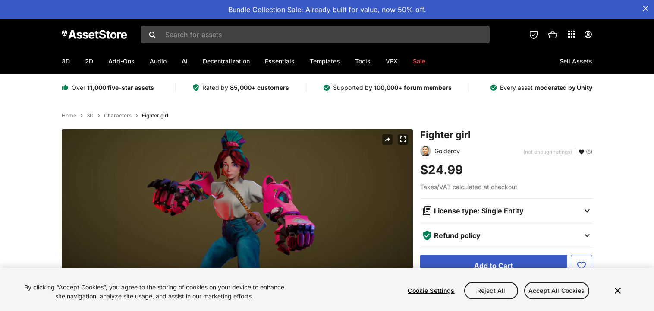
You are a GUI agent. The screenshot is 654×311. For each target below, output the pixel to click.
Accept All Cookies (556, 290)
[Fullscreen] (403, 139)
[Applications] (571, 34)
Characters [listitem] (118, 116)
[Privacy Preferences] (533, 34)
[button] (552, 34)
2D (89, 61)
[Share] (387, 139)
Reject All (491, 290)
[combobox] (315, 34)
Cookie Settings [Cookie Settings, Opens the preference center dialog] (431, 290)
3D (66, 61)
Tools (363, 61)
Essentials (280, 61)
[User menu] (588, 34)
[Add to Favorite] (581, 265)
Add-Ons (121, 61)
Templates (325, 61)
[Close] (618, 290)
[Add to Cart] (493, 265)
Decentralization (226, 61)
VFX (392, 61)
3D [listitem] (90, 116)
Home (69, 116)
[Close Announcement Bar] (645, 8)
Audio (158, 61)
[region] (327, 289)
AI (185, 61)
